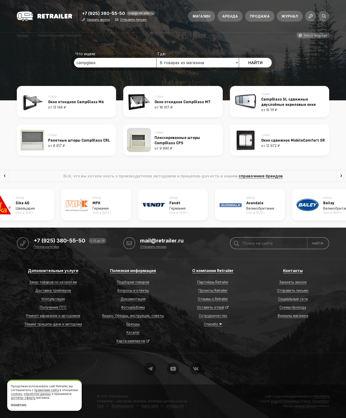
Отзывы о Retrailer (213, 299)
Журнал (290, 16)
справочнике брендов (261, 176)
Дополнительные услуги (53, 270)
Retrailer (122, 396)
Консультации (53, 299)
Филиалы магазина (293, 316)
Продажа (260, 16)
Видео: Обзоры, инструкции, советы (133, 316)
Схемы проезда (292, 307)
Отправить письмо (133, 19)
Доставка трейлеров (53, 290)
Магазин (201, 16)
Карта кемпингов (131, 341)
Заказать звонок (98, 19)
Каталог (133, 332)
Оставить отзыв (210, 307)
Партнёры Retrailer (213, 282)
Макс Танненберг (316, 401)
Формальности (122, 406)
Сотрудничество (213, 316)
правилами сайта (46, 390)
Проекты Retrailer (213, 290)
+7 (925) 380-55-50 (103, 13)
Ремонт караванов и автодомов (53, 316)
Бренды (133, 324)
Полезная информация (133, 270)
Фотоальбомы (133, 307)
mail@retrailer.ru (141, 13)
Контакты (293, 270)
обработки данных (37, 394)
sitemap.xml (175, 406)
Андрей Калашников (285, 401)
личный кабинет (305, 406)
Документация (133, 299)
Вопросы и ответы (133, 290)
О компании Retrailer (213, 270)
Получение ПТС (53, 307)
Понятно (18, 405)
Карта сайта (149, 406)
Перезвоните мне (46, 246)
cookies (16, 394)
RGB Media (321, 396)
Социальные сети (293, 299)
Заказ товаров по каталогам (53, 282)
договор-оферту (23, 398)
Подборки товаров (133, 282)
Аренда (230, 16)
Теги (100, 406)
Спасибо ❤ (213, 324)
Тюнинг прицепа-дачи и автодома (53, 324)
